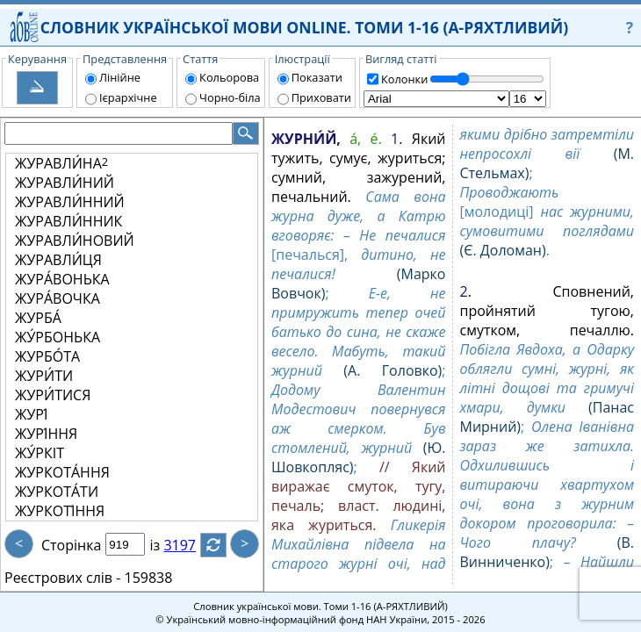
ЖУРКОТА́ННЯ (62, 472)
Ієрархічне (128, 97)
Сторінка (71, 545)
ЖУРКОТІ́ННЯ (59, 511)
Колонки (404, 79)
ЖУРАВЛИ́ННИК (68, 221)
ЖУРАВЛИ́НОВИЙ (74, 240)
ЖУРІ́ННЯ (46, 433)
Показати (317, 77)
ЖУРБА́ (38, 317)
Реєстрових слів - (62, 577)
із (165, 545)
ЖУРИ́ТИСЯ (52, 395)
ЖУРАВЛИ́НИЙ (64, 182)
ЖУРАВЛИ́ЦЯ (58, 259)
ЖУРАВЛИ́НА (61, 163)
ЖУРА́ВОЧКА (57, 298)
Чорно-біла (230, 97)
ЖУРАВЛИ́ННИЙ (70, 202)
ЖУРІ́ (31, 414)
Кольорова (229, 77)
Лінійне (119, 77)
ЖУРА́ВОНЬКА (62, 279)
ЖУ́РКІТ (39, 453)
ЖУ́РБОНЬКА (57, 337)
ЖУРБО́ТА (47, 356)
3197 (190, 545)
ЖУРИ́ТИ (44, 375)
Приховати (321, 97)
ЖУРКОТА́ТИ (56, 491)
